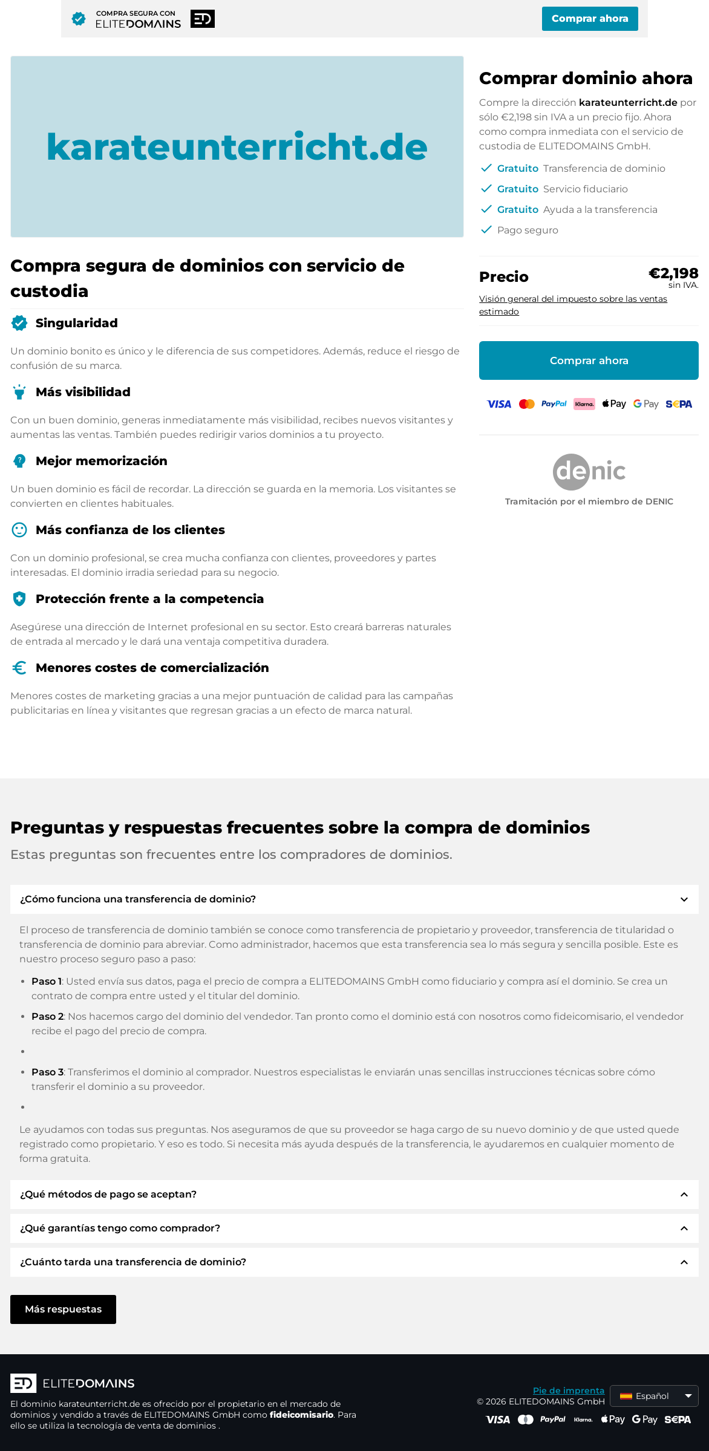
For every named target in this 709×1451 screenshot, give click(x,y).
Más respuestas (63, 1309)
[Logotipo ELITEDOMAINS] (191, 1384)
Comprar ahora (590, 18)
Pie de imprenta (569, 1390)
